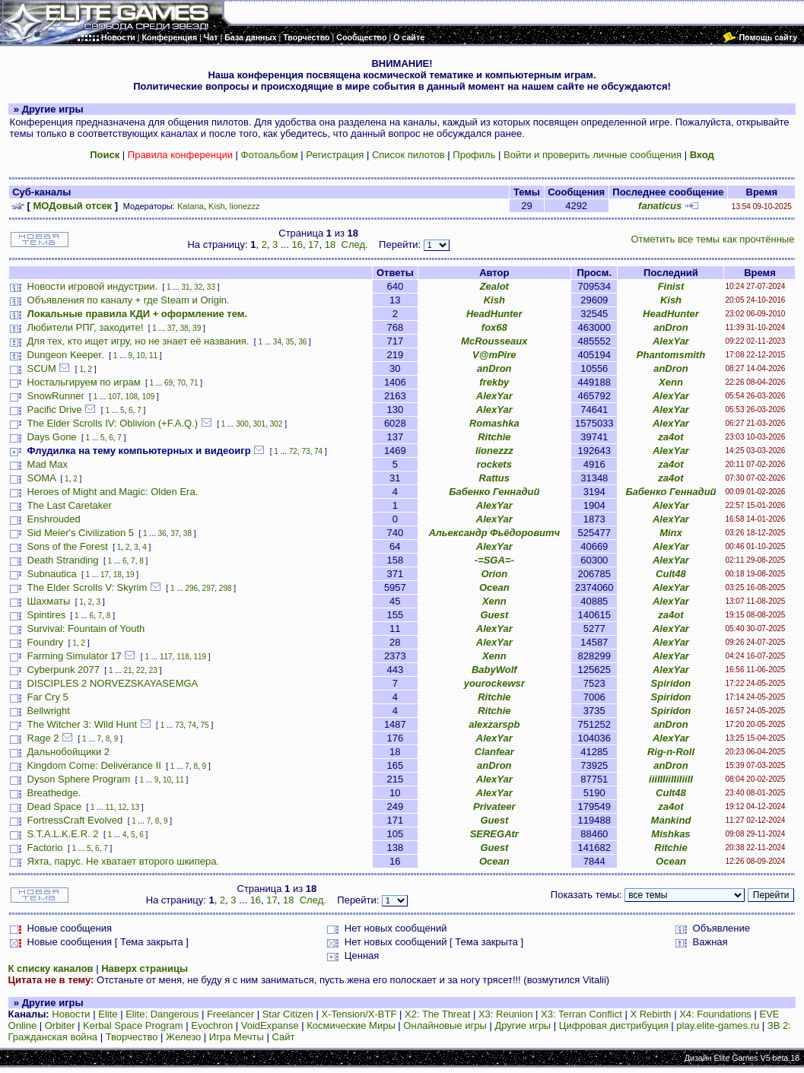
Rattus (494, 478)
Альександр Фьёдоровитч (494, 532)
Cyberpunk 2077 (63, 669)
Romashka (494, 423)
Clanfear (494, 751)
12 (122, 807)
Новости (71, 1014)
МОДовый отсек (73, 205)
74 (318, 451)
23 (153, 670)
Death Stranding (63, 560)
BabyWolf (494, 669)
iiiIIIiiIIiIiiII (671, 779)
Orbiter (60, 1025)
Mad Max (47, 464)
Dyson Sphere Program (79, 779)
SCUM (41, 368)
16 (296, 244)
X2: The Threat (437, 1014)
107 (114, 396)
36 (302, 342)
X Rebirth (650, 1014)
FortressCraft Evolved (75, 820)
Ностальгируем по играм (84, 382)
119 (199, 656)
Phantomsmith (671, 354)
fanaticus (660, 205)
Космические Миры (351, 1025)
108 (131, 396)
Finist (671, 286)
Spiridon (671, 683)
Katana (190, 206)
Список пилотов (408, 154)
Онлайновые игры (444, 1025)
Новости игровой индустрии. (92, 286)
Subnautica (52, 573)
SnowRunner (55, 396)
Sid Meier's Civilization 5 (80, 532)
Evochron (212, 1025)
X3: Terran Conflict (581, 1014)
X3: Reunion (505, 1014)
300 (242, 424)
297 (208, 588)
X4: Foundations (715, 1014)
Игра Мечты (236, 1037)
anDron (670, 327)
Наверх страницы (144, 968)
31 (185, 287)
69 (168, 383)
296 (191, 588)
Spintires (46, 615)
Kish (216, 206)
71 (193, 383)
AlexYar (671, 341)
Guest (494, 615)
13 (135, 807)
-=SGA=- (494, 560)
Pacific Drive (54, 409)
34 (277, 342)
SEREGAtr (494, 834)
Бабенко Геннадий (494, 491)
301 (259, 424)
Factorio (45, 847)
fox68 (494, 327)
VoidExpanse (270, 1025)
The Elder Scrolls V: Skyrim (87, 587)
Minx (670, 532)
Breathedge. (54, 792)
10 (140, 355)
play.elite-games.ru (717, 1025)
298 (225, 588)
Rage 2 (43, 738)
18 (330, 244)
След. (355, 244)
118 (182, 656)
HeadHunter (494, 313)
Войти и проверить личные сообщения (593, 154)
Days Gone (52, 437)
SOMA (41, 478)
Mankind (671, 820)
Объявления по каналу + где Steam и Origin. (128, 300)
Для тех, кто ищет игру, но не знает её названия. (138, 341)
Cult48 (671, 573)
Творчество (132, 1037)
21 (127, 670)
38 (184, 328)
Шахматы (49, 601)
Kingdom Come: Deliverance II (94, 765)
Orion (494, 573)
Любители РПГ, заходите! (85, 327)
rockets (494, 464)
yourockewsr (494, 683)
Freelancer (230, 1014)
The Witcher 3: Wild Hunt (82, 724)
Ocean (494, 587)
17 (313, 244)
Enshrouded (54, 519)
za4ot (670, 437)
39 (196, 328)
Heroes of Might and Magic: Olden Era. (113, 491)
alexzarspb (494, 724)
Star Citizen (287, 1014)
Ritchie (494, 437)
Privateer (494, 806)
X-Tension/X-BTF (358, 1014)
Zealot (494, 286)
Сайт (283, 1037)
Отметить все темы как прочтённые (712, 239)
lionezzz (245, 206)
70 (181, 383)
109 (148, 396)
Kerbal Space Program (133, 1025)
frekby (494, 382)
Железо (183, 1037)
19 (130, 574)
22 (140, 670)
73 (305, 451)
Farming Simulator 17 (74, 656)
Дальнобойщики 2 (68, 751)
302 (276, 424)
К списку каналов (51, 968)
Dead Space (54, 806)
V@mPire (494, 354)
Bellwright (48, 710)
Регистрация (335, 154)
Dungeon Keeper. (65, 354)
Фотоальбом (269, 154)
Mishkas (670, 834)
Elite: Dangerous (162, 1014)
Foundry (45, 642)
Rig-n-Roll (670, 751)
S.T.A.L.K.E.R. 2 (63, 834)
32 (198, 287)
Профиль (474, 154)
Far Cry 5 (47, 697)
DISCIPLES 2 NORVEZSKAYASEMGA (113, 683)
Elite (107, 1014)
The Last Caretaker (69, 505)
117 (166, 656)
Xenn (671, 382)
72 (293, 451)
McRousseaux (494, 341)
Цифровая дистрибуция (614, 1025)
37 (171, 328)
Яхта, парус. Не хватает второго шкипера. (123, 861)
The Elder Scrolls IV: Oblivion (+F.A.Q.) (113, 423)
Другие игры (522, 1025)
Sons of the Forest (67, 546)
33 (211, 287)
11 (153, 355)
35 (290, 342)
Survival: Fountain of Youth (86, 628)
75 (205, 725)
